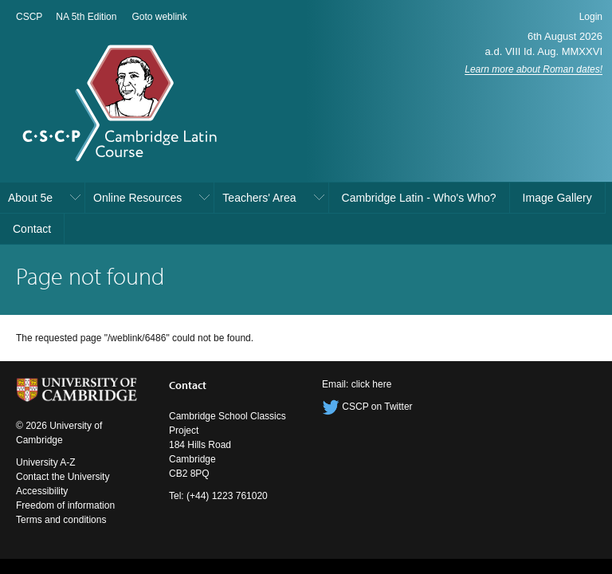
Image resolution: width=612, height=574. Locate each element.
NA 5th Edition (86, 16)
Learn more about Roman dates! (533, 69)
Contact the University (62, 476)
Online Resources (137, 197)
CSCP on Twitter (367, 406)
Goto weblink (158, 16)
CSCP (29, 16)
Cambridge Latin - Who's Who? (419, 197)
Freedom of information (65, 505)
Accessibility (42, 491)
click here (371, 384)
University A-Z (46, 462)
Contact (32, 228)
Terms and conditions (61, 519)
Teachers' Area (259, 197)
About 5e (30, 197)
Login (590, 16)
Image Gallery (557, 197)
